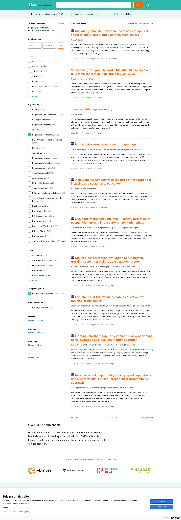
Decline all (162, 507)
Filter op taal (33, 357)
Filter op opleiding (36, 345)
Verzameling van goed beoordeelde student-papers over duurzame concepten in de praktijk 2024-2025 (110, 72)
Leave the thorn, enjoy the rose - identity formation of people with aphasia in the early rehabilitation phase (110, 221)
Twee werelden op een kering (91, 109)
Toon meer (33, 96)
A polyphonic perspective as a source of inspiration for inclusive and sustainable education (111, 182)
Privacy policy (24, 512)
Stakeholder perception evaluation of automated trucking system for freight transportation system (107, 260)
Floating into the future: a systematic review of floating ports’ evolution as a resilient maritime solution (112, 338)
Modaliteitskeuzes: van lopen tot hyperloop (105, 144)
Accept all (162, 501)
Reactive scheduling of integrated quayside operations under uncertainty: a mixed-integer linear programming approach (111, 379)
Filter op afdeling (35, 332)
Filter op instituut (36, 320)
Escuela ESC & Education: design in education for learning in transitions (107, 299)
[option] (90, 470)
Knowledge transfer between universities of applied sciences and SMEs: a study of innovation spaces (109, 33)
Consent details (9, 512)
